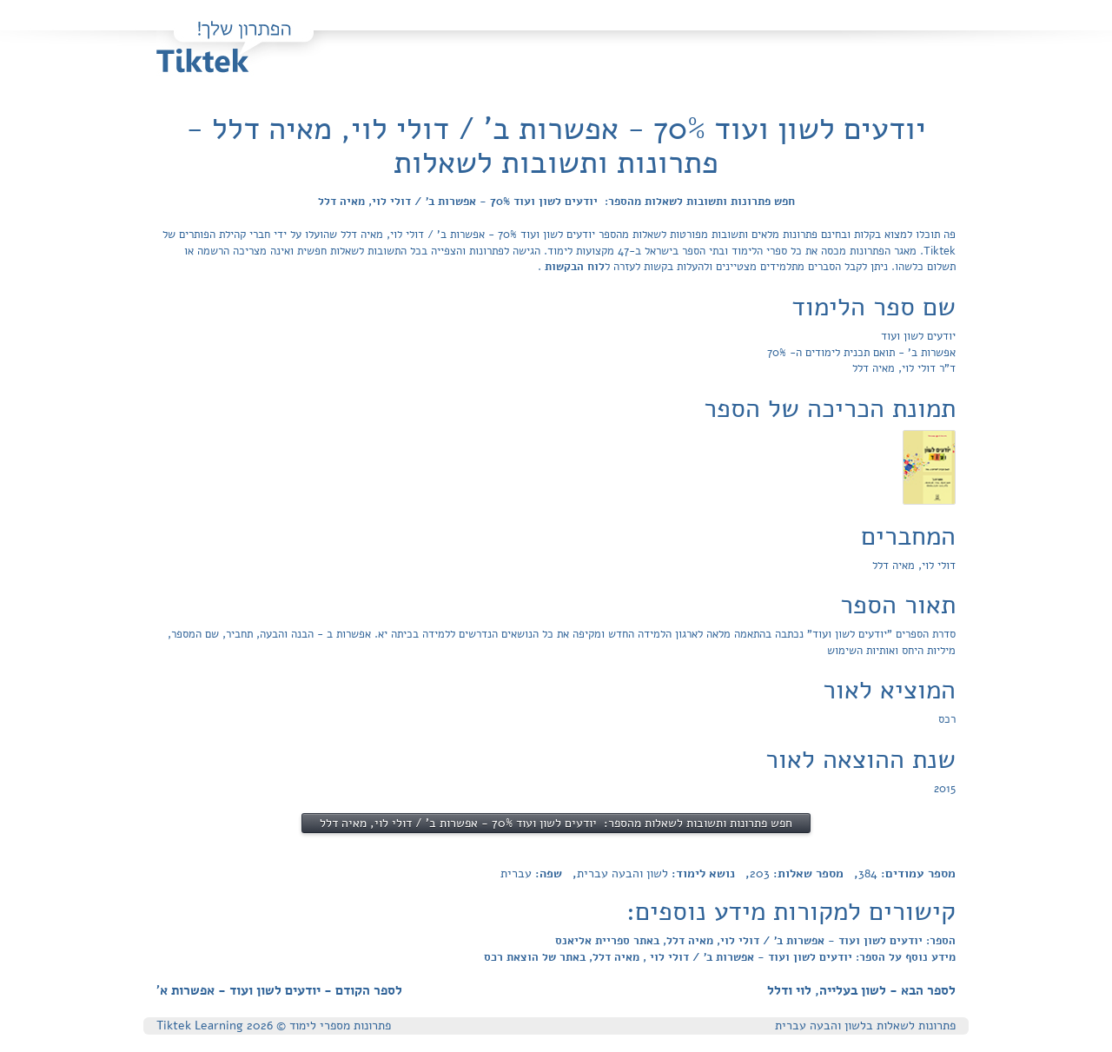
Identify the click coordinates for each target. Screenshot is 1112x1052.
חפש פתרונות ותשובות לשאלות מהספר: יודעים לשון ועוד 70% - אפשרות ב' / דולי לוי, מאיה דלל (556, 201)
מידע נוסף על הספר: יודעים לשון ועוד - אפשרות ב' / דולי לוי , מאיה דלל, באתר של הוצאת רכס (720, 957)
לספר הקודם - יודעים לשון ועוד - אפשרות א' (279, 990)
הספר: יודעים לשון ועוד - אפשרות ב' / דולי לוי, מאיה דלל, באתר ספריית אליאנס (755, 941)
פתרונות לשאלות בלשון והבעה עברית (865, 1025)
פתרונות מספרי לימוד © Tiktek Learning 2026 (273, 1025)
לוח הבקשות (573, 267)
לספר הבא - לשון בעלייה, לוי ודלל (861, 990)
